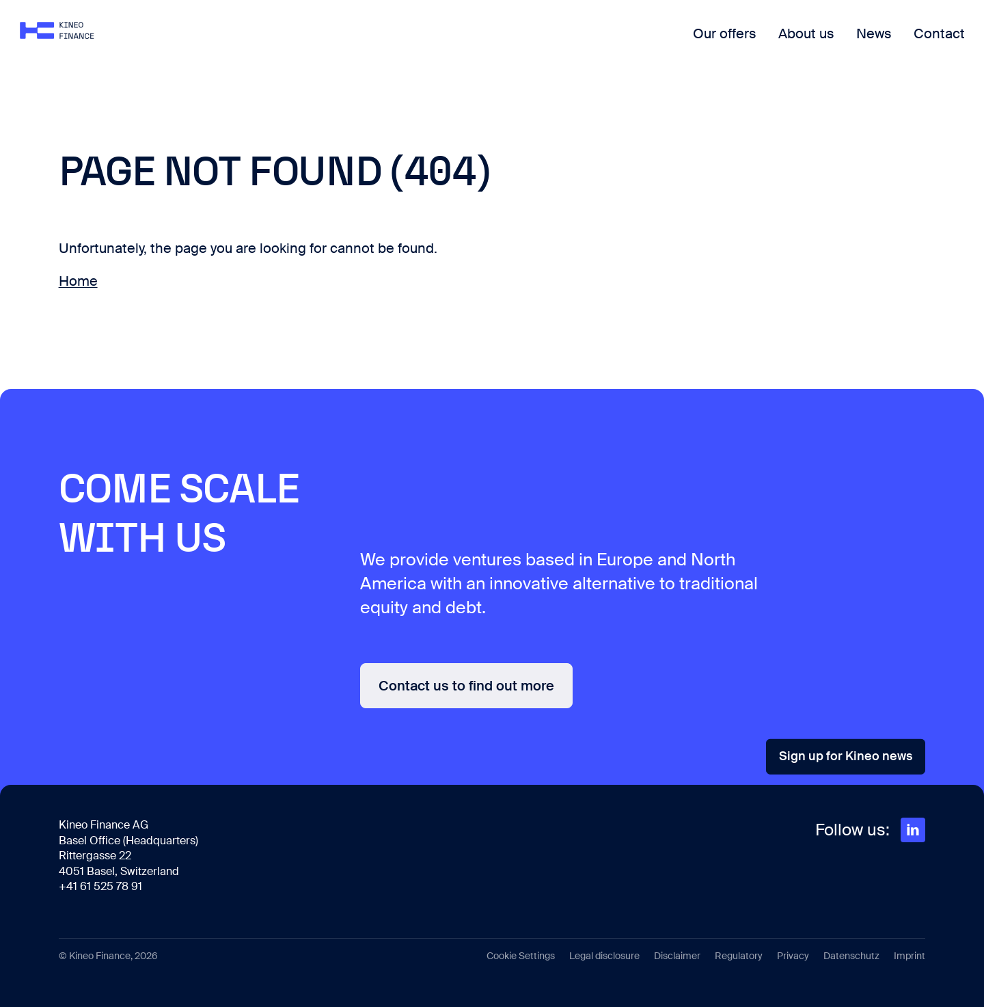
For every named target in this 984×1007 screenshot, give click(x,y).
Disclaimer (677, 956)
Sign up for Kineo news (845, 756)
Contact (900, 44)
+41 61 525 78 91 (100, 886)
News (835, 44)
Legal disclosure (604, 956)
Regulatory (739, 956)
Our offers (686, 44)
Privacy (793, 956)
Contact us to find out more (466, 686)
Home (78, 281)
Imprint (909, 956)
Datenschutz (851, 956)
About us (767, 44)
